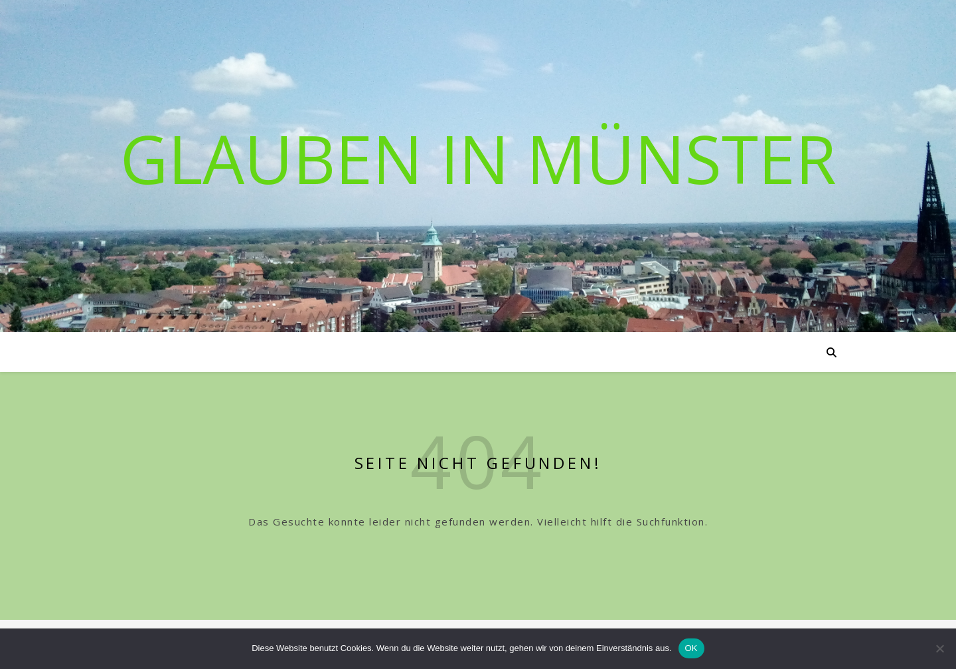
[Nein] (939, 648)
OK (691, 648)
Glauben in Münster (478, 158)
